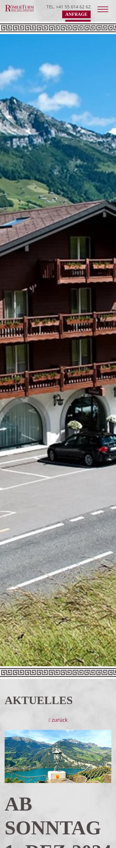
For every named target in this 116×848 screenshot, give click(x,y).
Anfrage (76, 14)
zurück (58, 719)
